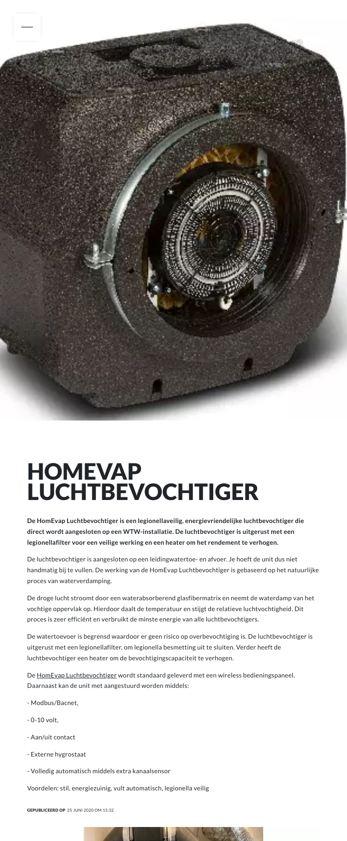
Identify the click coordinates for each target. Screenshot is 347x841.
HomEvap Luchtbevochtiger (77, 675)
